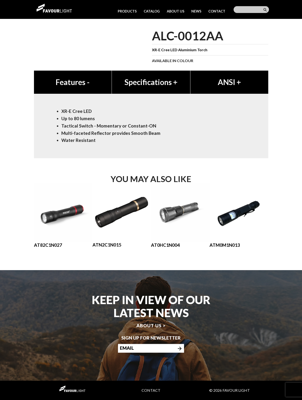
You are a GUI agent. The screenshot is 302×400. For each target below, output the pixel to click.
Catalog (152, 11)
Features (73, 82)
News (196, 11)
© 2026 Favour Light (229, 390)
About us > (151, 325)
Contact (216, 11)
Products (127, 11)
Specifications (151, 82)
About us (175, 11)
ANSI (229, 82)
